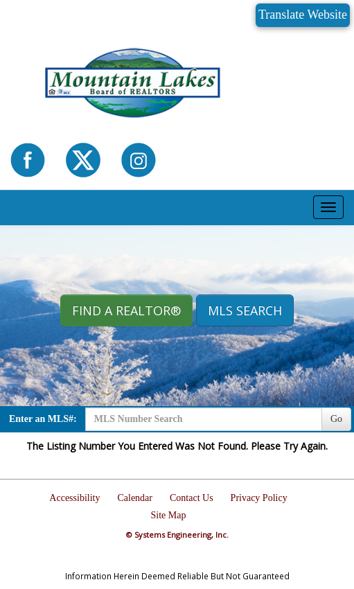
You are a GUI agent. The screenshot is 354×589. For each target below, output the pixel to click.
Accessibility (74, 498)
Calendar (134, 498)
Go (336, 419)
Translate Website (302, 14)
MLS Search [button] (245, 310)
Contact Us (191, 498)
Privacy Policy (259, 498)
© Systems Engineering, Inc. (177, 534)
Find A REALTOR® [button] (126, 310)
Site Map (168, 515)
